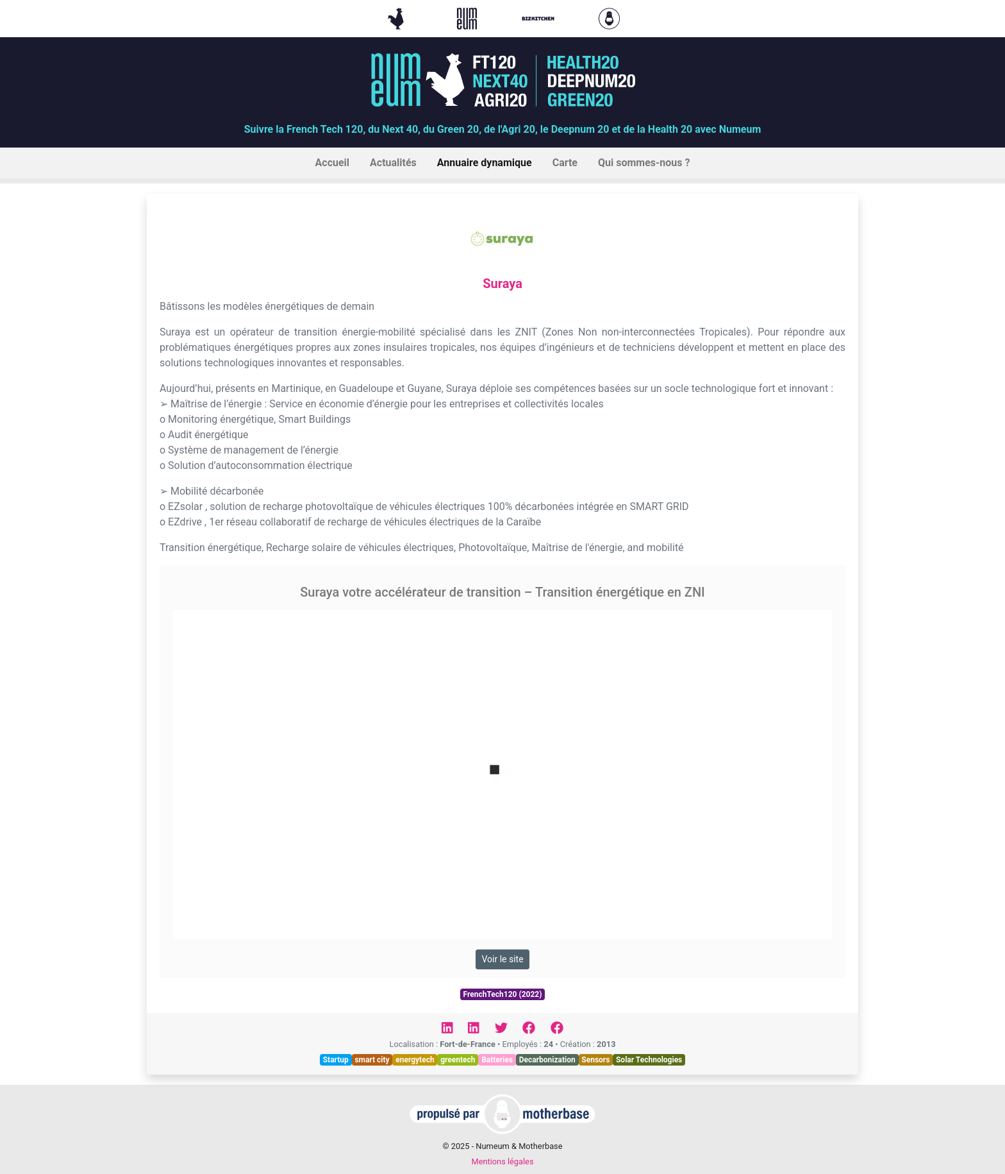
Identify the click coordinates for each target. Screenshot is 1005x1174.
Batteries (497, 1059)
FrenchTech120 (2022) (502, 994)
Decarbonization (547, 1059)
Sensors (595, 1059)
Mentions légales (502, 1161)
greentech (457, 1059)
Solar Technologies (649, 1059)
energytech (414, 1059)
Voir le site (502, 959)
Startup (336, 1059)
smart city (371, 1059)
